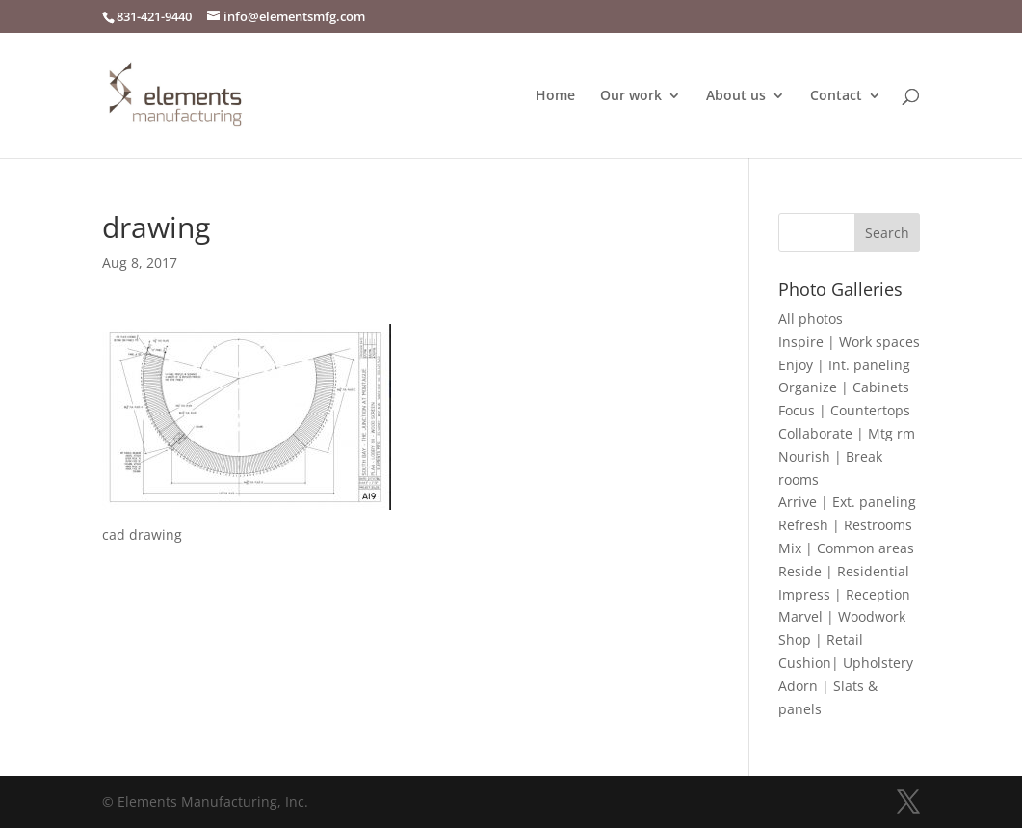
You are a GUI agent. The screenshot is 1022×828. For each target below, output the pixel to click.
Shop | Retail (820, 639)
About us (736, 96)
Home (555, 96)
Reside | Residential (843, 571)
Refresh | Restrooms (845, 525)
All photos (810, 318)
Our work (631, 96)
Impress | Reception (844, 594)
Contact (836, 96)
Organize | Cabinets (843, 387)
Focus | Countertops (844, 410)
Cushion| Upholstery (845, 663)
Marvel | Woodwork (841, 616)
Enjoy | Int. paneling (844, 365)
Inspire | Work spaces (849, 342)
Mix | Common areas (846, 548)
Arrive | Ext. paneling (847, 502)
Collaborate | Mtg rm (846, 433)
